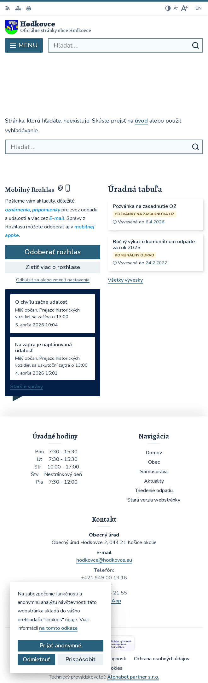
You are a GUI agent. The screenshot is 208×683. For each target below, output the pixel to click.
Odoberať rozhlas (53, 224)
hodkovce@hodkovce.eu (104, 531)
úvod (141, 92)
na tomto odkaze (58, 628)
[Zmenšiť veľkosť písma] (175, 8)
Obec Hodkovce (122, 657)
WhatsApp (108, 572)
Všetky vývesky (125, 252)
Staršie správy (26, 358)
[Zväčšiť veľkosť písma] (184, 8)
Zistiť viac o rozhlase (53, 239)
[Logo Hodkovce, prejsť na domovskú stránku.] (104, 27)
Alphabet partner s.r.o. (133, 648)
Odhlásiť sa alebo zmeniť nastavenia (53, 252)
